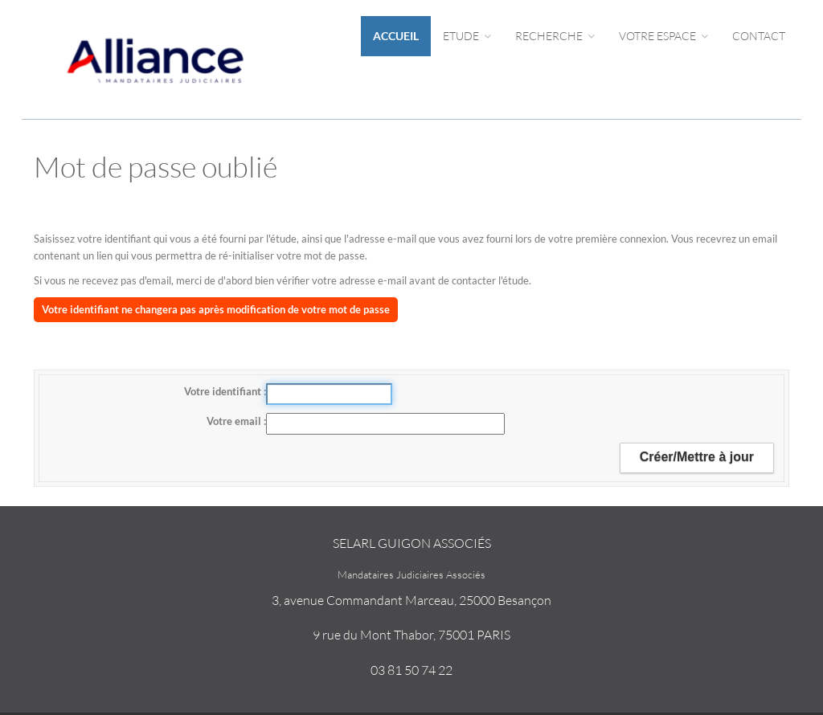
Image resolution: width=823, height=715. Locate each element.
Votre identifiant (224, 391)
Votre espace (663, 36)
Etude (467, 36)
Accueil (396, 36)
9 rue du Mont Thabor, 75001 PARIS (411, 635)
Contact (758, 36)
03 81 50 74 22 (411, 670)
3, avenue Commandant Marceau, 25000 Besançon (411, 600)
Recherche (555, 36)
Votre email (235, 421)
